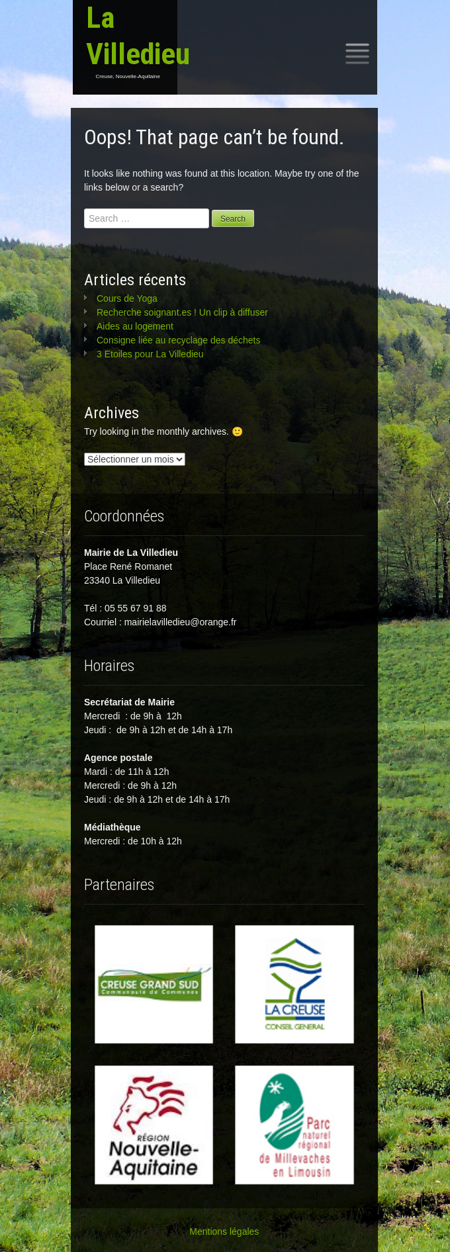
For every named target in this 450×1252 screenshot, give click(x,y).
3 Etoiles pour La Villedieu (150, 354)
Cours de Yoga (127, 298)
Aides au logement (135, 326)
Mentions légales (224, 1231)
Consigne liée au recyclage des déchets (179, 340)
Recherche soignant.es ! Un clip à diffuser (182, 312)
